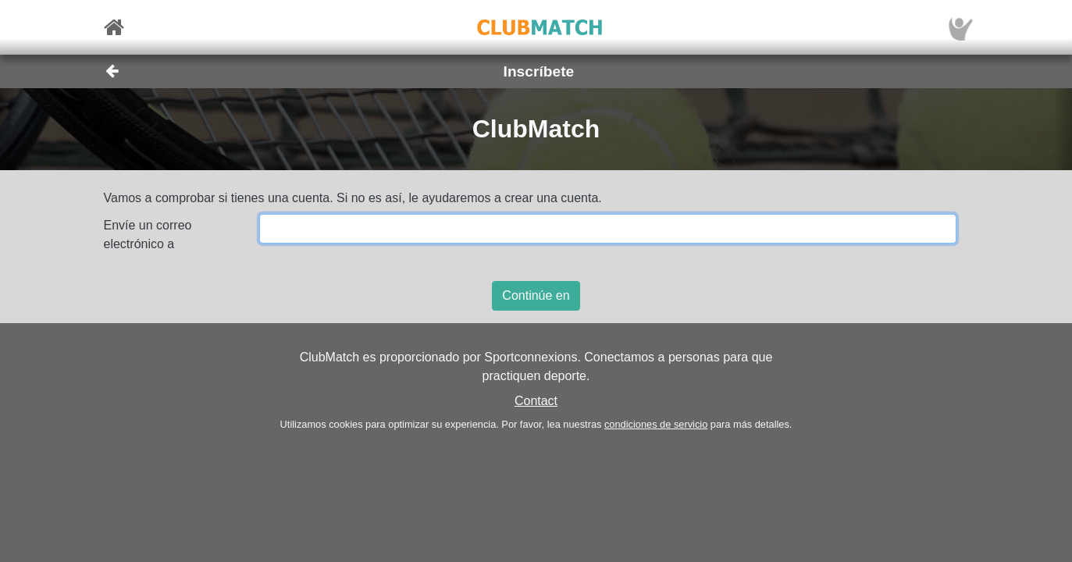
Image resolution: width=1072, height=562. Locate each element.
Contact (536, 400)
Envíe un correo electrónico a (148, 235)
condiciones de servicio (655, 424)
